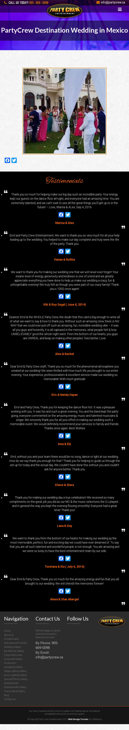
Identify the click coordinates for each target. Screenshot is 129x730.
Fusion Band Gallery (14, 697)
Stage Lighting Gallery (15, 677)
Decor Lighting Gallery (15, 681)
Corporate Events (13, 661)
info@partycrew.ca (110, 2)
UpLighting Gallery (13, 673)
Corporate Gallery (13, 665)
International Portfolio (15, 648)
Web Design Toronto (78, 725)
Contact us (10, 705)
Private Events (11, 644)
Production (10, 669)
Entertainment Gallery (15, 693)
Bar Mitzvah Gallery (14, 657)
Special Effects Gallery (16, 685)
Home (7, 636)
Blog (6, 701)
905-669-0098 (26, 2)
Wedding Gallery (12, 653)
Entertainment (11, 689)
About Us (9, 640)
